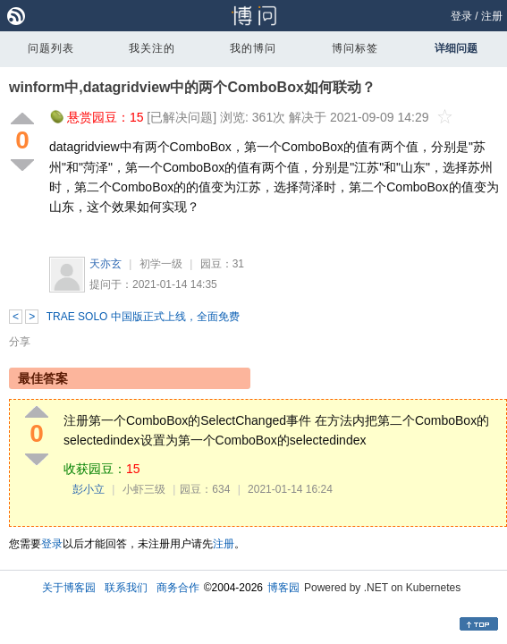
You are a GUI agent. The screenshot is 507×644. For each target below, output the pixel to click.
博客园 (283, 587)
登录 (461, 16)
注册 (492, 16)
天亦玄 (105, 264)
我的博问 (253, 48)
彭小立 (88, 489)
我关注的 (152, 48)
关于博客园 (69, 587)
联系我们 (126, 587)
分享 (19, 341)
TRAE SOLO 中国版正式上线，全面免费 (143, 316)
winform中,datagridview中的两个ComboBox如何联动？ (192, 87)
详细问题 (456, 48)
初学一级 (160, 264)
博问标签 (355, 48)
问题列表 (51, 48)
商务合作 (177, 587)
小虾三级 (144, 489)
